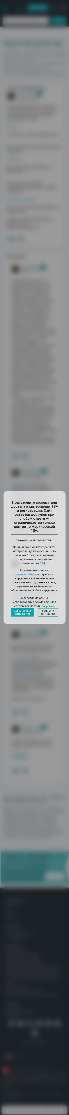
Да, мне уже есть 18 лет (22, 612)
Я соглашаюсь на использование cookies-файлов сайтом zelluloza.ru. (34, 602)
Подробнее (48, 606)
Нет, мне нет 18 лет (48, 612)
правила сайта (25, 574)
